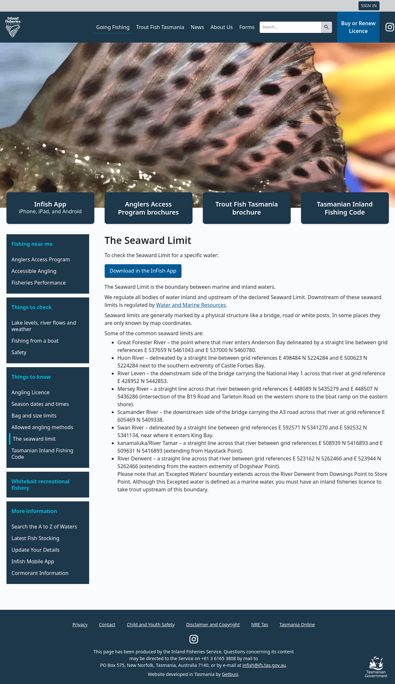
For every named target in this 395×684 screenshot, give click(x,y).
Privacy (80, 624)
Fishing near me (32, 244)
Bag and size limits (34, 415)
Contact (107, 624)
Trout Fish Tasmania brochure (246, 208)
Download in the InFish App (143, 270)
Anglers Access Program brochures (148, 208)
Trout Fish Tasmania (160, 27)
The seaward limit (34, 438)
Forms (247, 27)
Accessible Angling (34, 271)
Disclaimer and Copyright (213, 624)
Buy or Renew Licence (358, 27)
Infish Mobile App (33, 561)
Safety (19, 352)
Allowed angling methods (42, 427)
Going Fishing (113, 27)
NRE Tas (259, 624)
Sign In (369, 5)
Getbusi (230, 674)
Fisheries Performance (39, 282)
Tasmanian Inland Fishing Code (345, 208)
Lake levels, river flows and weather (44, 326)
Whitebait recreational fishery (41, 484)
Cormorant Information (40, 573)
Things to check (32, 307)
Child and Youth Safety (151, 624)
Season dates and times (40, 403)
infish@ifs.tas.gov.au (264, 665)
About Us (222, 27)
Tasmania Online (297, 624)
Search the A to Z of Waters (44, 526)
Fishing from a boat (35, 340)
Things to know (31, 377)
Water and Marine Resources (191, 304)
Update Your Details (36, 549)
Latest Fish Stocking (35, 538)
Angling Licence (31, 392)
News (197, 27)
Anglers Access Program (41, 259)
